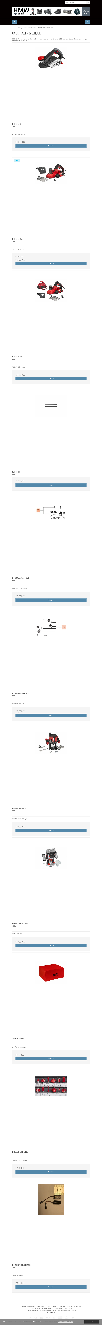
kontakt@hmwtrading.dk (45, 1308)
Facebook (51, 1313)
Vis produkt (51, 146)
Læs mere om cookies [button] (65, 1322)
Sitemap (74, 1310)
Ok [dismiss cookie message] (92, 1322)
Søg (88, 2)
